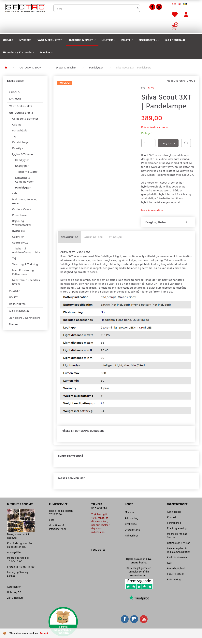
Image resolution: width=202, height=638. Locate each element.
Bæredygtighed (175, 568)
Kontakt (171, 517)
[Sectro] (25, 8)
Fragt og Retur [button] (155, 222)
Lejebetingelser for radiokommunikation (178, 550)
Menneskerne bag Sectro (177, 535)
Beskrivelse (69, 237)
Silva (151, 87)
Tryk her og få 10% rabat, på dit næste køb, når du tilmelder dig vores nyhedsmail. (100, 523)
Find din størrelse (177, 557)
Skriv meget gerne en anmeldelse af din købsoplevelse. (138, 571)
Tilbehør (115, 237)
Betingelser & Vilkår (178, 542)
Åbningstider (174, 511)
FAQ (169, 562)
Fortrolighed (174, 522)
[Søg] (138, 8)
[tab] (168, 222)
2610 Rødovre (15, 597)
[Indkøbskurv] (174, 26)
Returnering (173, 579)
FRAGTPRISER (175, 573)
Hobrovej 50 (14, 592)
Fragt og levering (176, 528)
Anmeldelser (93, 237)
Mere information (152, 210)
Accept (43, 633)
